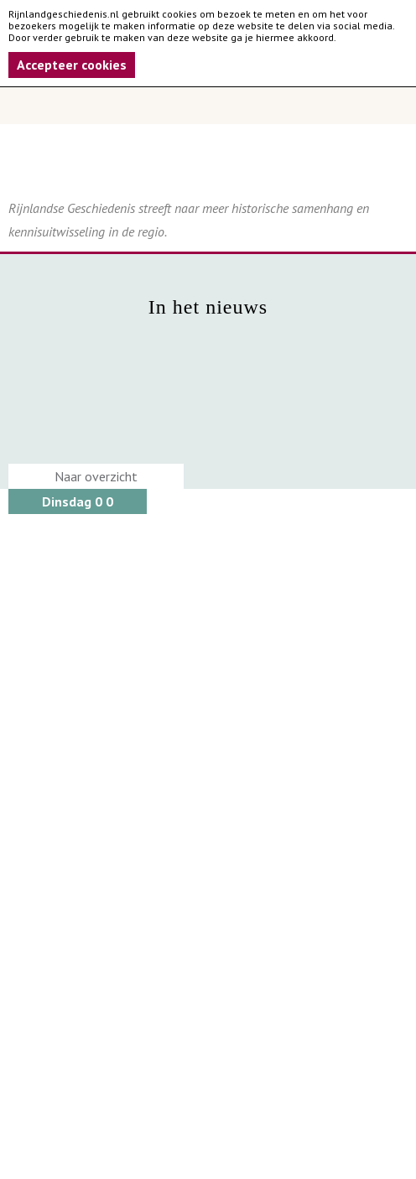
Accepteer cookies (72, 64)
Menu (208, 105)
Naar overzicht (96, 476)
